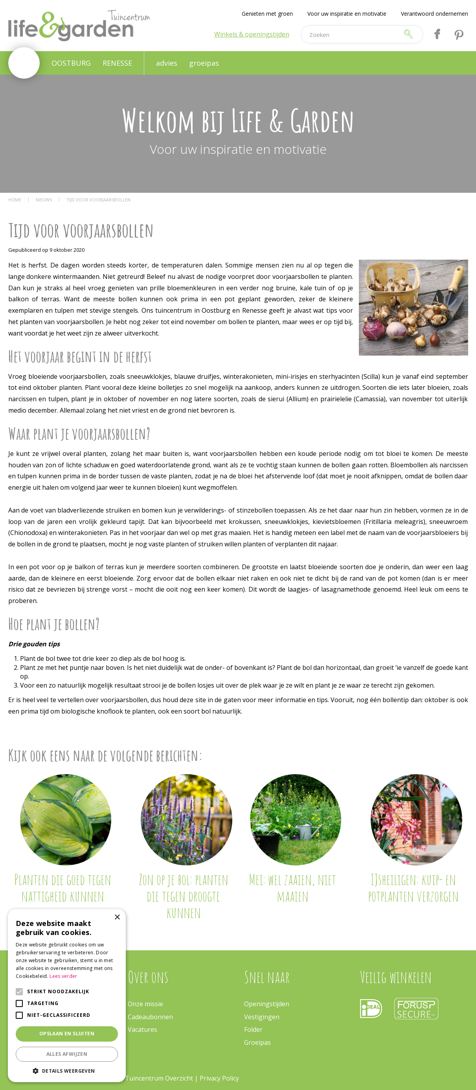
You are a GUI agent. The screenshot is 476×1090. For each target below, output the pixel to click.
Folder (253, 1029)
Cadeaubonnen (150, 1017)
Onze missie (145, 1004)
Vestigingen (261, 1017)
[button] (67, 1070)
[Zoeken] (349, 34)
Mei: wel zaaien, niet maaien (292, 887)
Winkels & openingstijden (251, 34)
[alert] (67, 995)
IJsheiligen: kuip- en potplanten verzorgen (413, 887)
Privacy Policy (219, 1078)
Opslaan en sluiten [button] (66, 1033)
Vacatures (142, 1029)
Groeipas (257, 1042)
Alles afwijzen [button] (67, 1054)
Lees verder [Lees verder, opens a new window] (63, 976)
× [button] (117, 917)
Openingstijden (266, 1004)
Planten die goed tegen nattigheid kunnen (62, 887)
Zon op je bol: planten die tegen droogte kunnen (183, 896)
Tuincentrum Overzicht (159, 1078)
